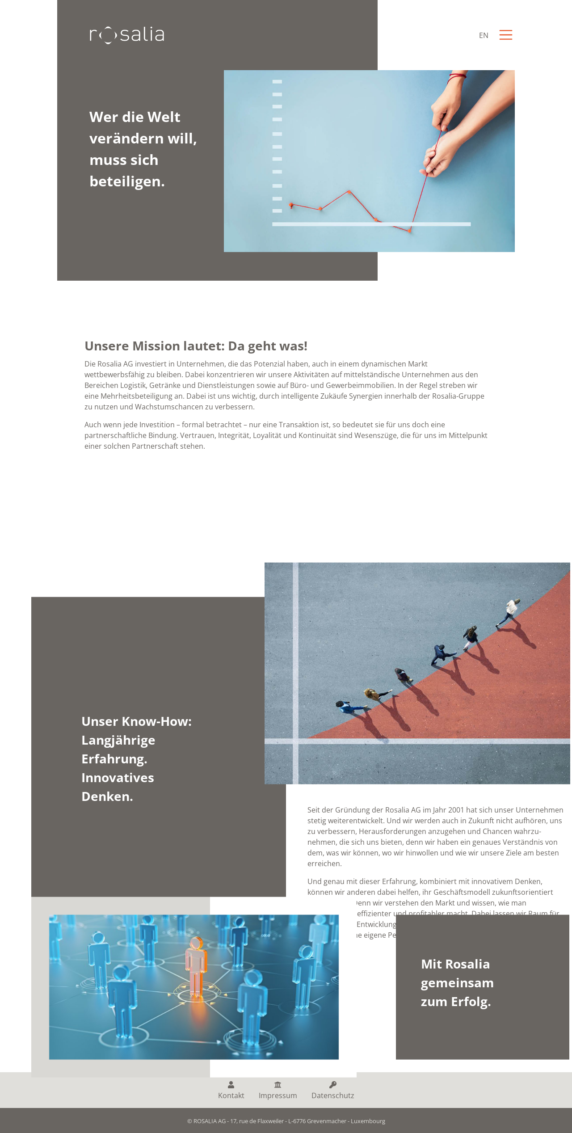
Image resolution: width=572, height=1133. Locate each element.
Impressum (278, 1090)
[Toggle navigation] (505, 34)
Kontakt (231, 1090)
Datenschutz (332, 1090)
